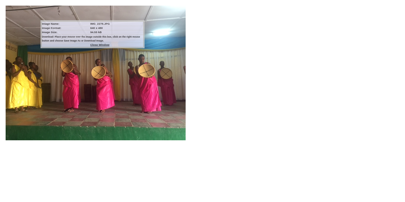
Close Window (99, 44)
